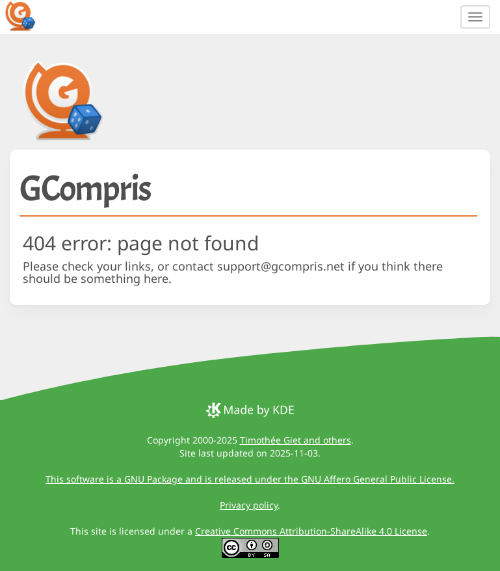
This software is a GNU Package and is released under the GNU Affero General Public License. (250, 479)
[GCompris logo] (28, 15)
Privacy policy (249, 505)
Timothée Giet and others (295, 440)
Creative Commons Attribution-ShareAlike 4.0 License (311, 531)
